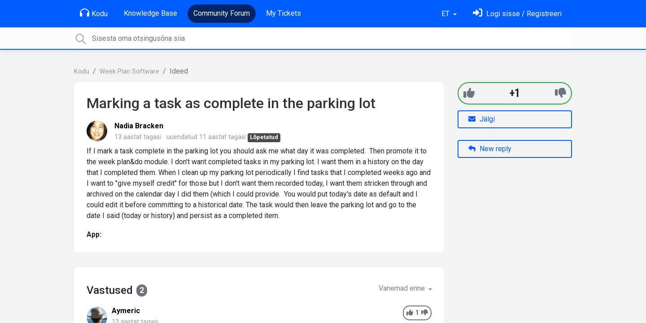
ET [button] (446, 13)
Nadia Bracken (138, 126)
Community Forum (221, 13)
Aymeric (126, 310)
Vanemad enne (403, 288)
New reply (489, 148)
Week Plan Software (129, 71)
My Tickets (283, 13)
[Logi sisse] (517, 13)
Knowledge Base (150, 13)
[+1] (469, 93)
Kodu (94, 13)
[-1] (560, 93)
